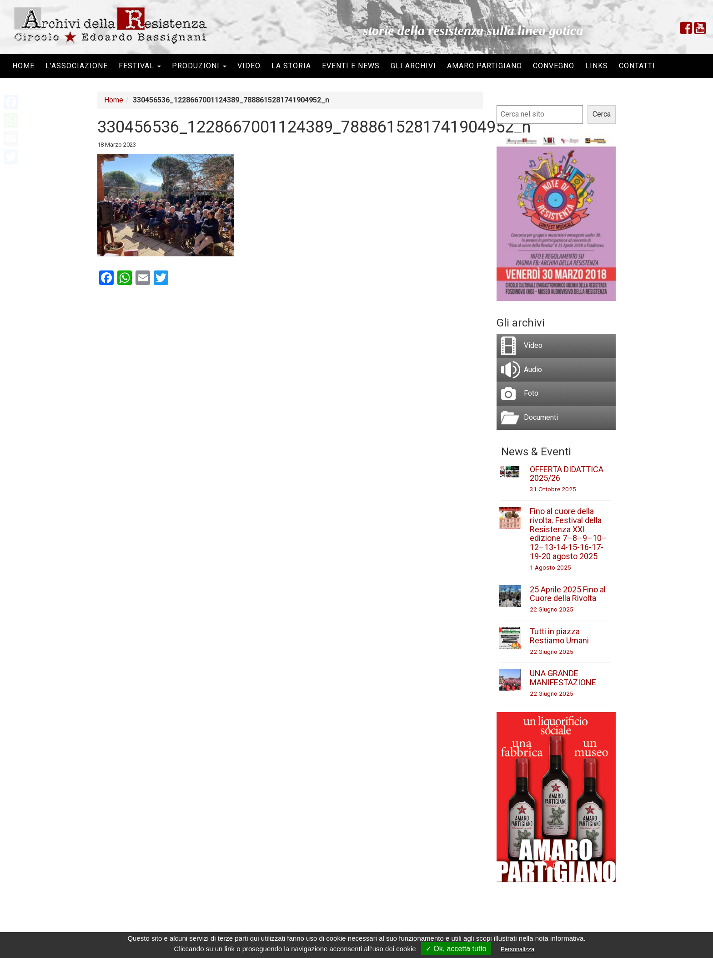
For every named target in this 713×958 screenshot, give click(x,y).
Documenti (541, 417)
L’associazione (76, 65)
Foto (531, 393)
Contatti (637, 65)
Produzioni (199, 65)
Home (23, 65)
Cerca (601, 114)
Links (596, 65)
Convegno (553, 65)
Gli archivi (413, 65)
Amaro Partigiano (484, 65)
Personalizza (517, 949)
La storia (291, 65)
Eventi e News (351, 65)
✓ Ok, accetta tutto (456, 949)
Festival (140, 65)
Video (249, 65)
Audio (533, 369)
